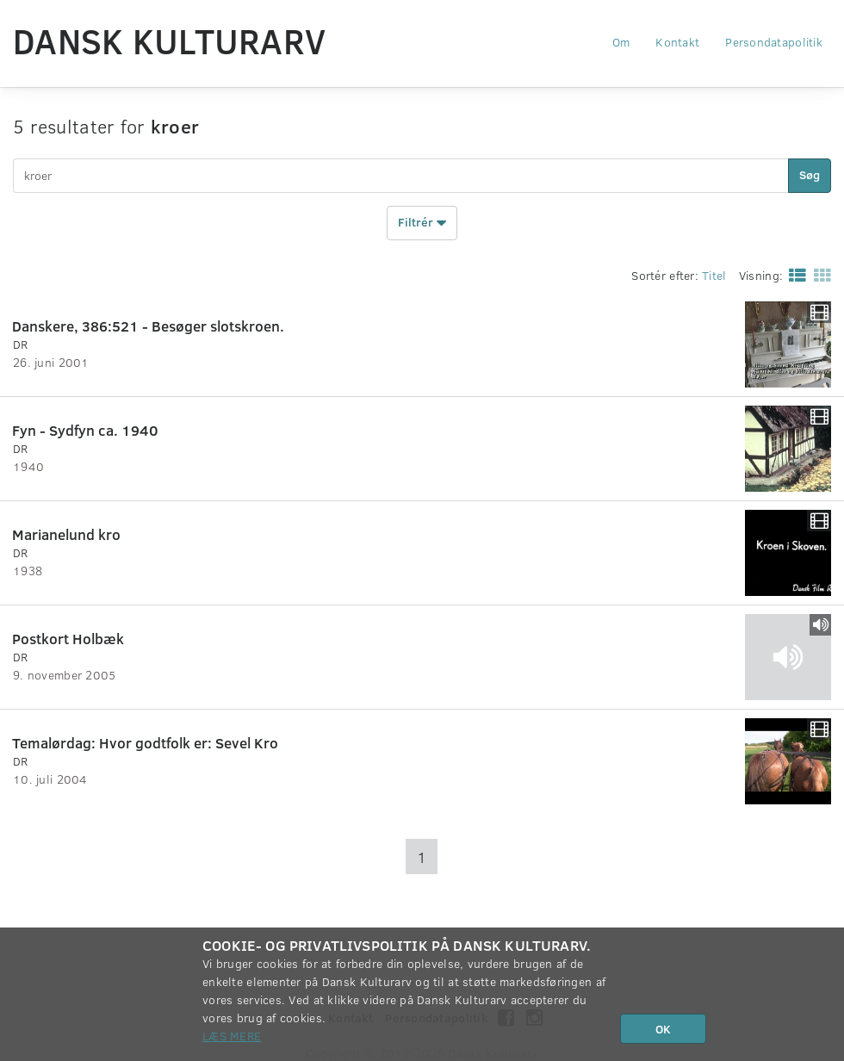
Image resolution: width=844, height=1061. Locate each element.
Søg (809, 174)
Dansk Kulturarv (169, 40)
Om (621, 42)
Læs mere (231, 1035)
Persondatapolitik (773, 42)
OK (663, 1029)
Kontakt (677, 42)
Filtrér (422, 223)
